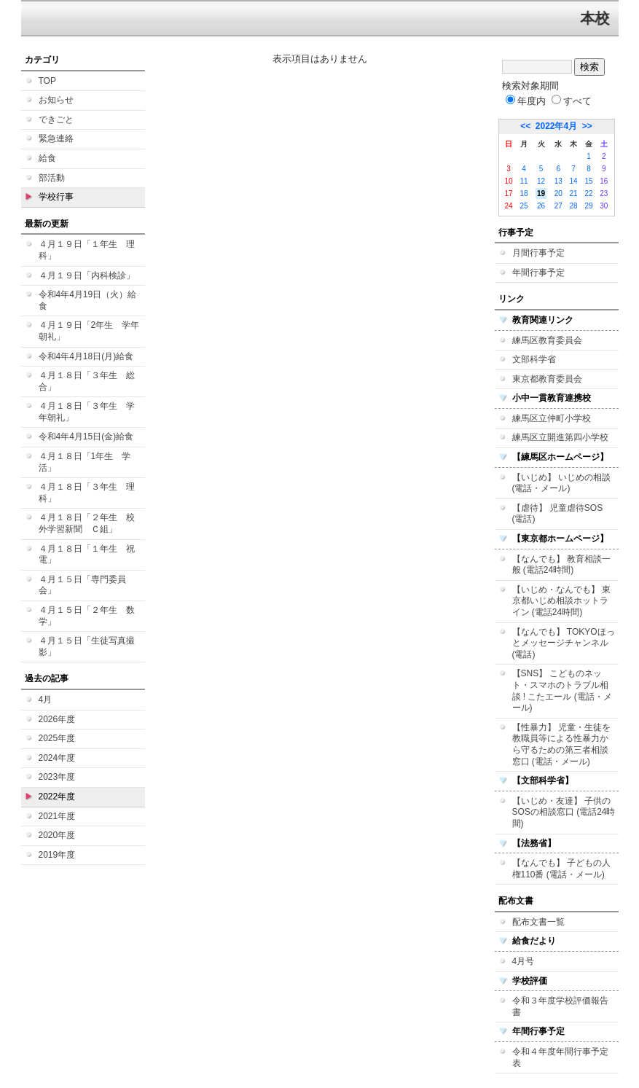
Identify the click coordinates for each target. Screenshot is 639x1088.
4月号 (523, 961)
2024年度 (57, 758)
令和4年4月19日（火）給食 (88, 300)
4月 (45, 699)
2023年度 (57, 777)
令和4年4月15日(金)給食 (86, 436)
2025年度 (57, 738)
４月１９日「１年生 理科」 (87, 250)
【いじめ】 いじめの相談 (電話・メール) (561, 483)
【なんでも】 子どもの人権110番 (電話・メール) (561, 869)
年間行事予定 (538, 272)
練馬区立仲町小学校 (551, 418)
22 (588, 193)
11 (524, 181)
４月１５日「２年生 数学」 (87, 616)
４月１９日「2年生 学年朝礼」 (89, 331)
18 (524, 193)
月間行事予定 (538, 253)
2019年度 (57, 855)
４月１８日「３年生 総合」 (87, 381)
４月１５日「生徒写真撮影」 (87, 646)
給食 (47, 158)
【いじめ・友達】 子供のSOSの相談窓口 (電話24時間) (564, 812)
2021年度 (57, 816)
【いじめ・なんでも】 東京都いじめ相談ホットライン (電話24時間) (561, 600)
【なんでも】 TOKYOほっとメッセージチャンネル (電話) (563, 643)
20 (558, 193)
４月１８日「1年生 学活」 (85, 462)
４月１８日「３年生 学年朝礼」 (87, 412)
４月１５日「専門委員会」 (82, 585)
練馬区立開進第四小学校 (560, 437)
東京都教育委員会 (547, 379)
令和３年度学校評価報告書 (560, 1006)
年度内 (526, 100)
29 (588, 206)
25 (524, 206)
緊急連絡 (56, 138)
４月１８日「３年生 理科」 (87, 493)
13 (558, 181)
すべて (572, 100)
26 (541, 206)
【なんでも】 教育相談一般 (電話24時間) (561, 565)
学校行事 (56, 197)
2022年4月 (556, 126)
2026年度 (57, 719)
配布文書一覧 (538, 922)
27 (558, 206)
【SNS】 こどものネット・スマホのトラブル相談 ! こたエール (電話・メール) (562, 690)
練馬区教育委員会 (547, 340)
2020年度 (57, 835)
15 (588, 181)
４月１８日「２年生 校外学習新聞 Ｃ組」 (87, 523)
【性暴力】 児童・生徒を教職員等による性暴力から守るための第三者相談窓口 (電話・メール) (561, 744)
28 (574, 206)
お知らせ (56, 100)
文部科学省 (534, 359)
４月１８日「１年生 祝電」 (87, 554)
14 (574, 181)
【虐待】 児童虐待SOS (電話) (557, 514)
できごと (56, 119)
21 (574, 193)
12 (541, 181)
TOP (47, 81)
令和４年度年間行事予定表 (560, 1057)
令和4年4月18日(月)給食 (86, 356)
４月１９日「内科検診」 (87, 275)
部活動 (52, 178)
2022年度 (57, 796)
